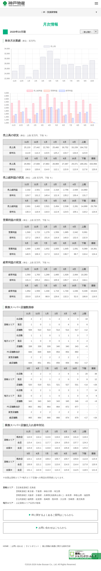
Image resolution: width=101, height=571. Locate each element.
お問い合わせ (17, 546)
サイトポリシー (32, 546)
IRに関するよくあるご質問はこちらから (53, 515)
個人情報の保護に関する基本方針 (56, 546)
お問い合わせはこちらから (53, 528)
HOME (6, 546)
